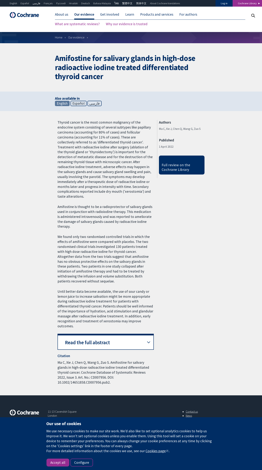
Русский (61, 3)
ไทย (116, 3)
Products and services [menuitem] (156, 14)
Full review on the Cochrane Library (176, 167)
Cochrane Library (247, 3)
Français (48, 3)
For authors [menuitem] (188, 14)
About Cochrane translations (165, 3)
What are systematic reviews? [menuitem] (77, 24)
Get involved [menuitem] (109, 14)
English (13, 3)
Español (25, 3)
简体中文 (141, 3)
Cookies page (156, 451)
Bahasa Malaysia (102, 3)
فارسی (36, 3)
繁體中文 (127, 3)
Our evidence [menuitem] (84, 14)
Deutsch (85, 3)
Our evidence (76, 37)
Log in (224, 3)
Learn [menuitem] (129, 14)
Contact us (192, 411)
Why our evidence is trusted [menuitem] (127, 24)
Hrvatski (73, 3)
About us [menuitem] (61, 14)
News (189, 415)
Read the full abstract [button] (87, 342)
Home (58, 37)
